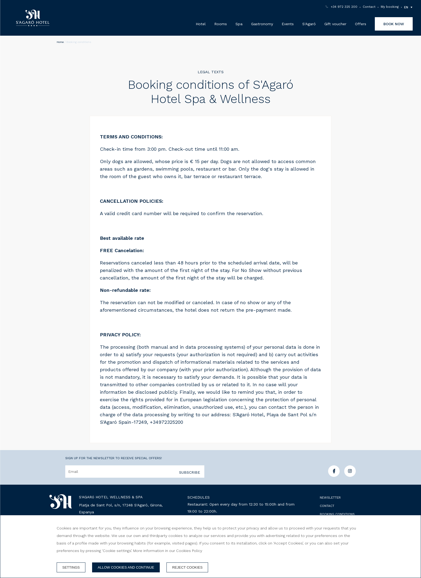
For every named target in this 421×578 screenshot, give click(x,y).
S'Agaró (309, 24)
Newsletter (330, 497)
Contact (369, 7)
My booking (390, 7)
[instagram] (350, 475)
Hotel (201, 24)
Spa (238, 24)
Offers (360, 24)
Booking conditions (337, 514)
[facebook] (334, 475)
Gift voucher (335, 24)
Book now (393, 24)
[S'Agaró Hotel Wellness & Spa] (32, 18)
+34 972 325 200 (344, 7)
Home (60, 42)
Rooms (220, 24)
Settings (71, 567)
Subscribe (189, 472)
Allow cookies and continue (126, 567)
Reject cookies (187, 567)
